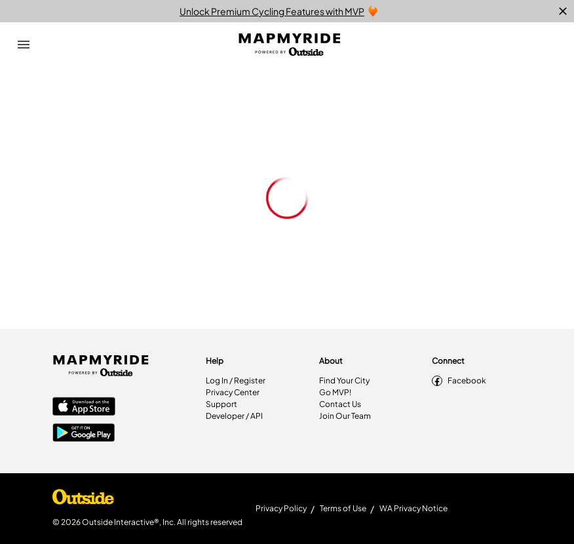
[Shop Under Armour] (83, 500)
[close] (562, 11)
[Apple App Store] (83, 408)
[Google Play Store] (83, 434)
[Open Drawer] (23, 44)
